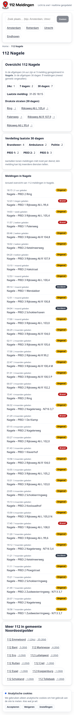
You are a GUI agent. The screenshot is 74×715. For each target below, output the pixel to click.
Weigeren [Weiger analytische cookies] (29, 706)
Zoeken (62, 19)
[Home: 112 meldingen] (18, 5)
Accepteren (13, 706)
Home (5, 46)
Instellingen (46, 706)
